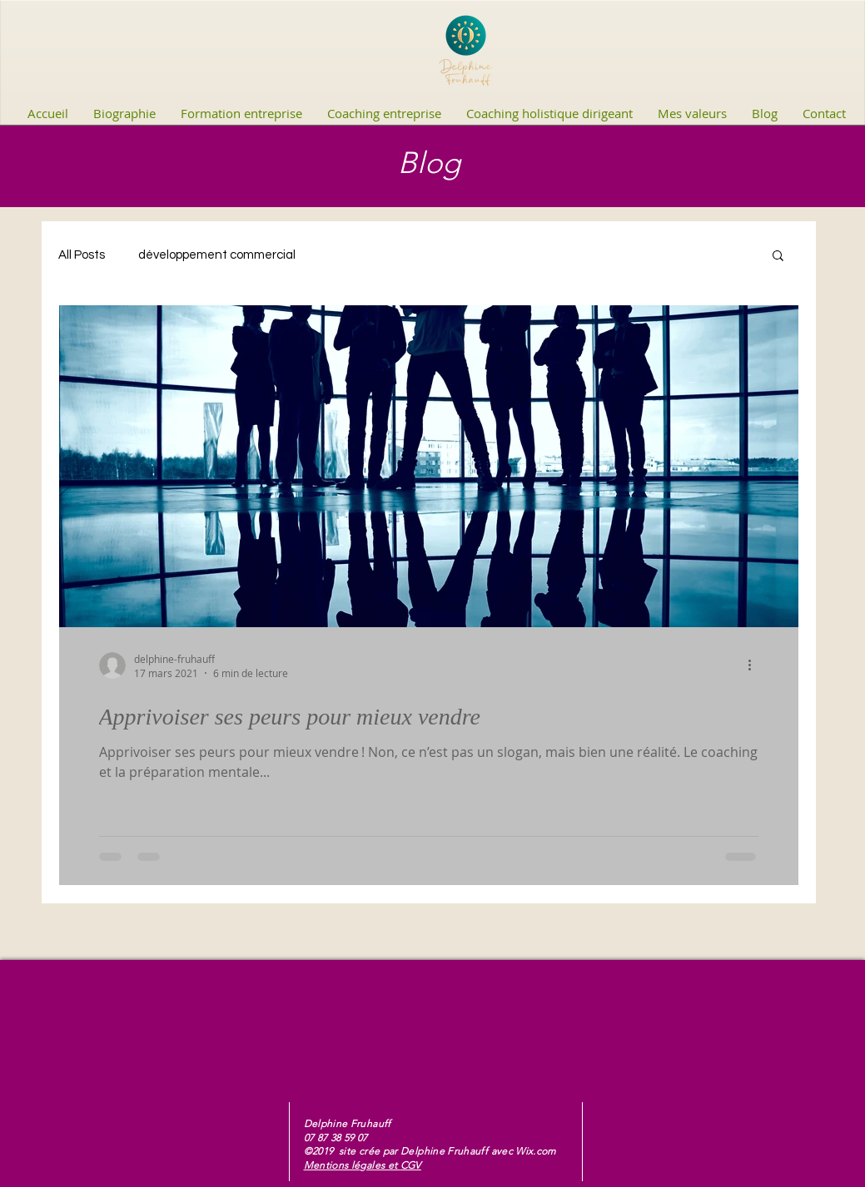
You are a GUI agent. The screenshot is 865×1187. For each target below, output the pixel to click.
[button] (778, 256)
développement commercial (217, 255)
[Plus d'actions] (756, 665)
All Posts (81, 255)
